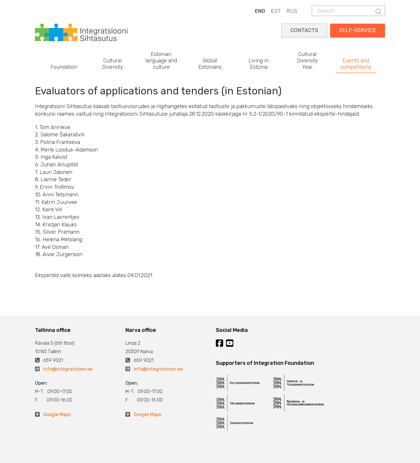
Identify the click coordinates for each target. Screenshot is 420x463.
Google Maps (57, 414)
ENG (260, 11)
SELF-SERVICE (357, 30)
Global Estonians (210, 63)
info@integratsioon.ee (67, 369)
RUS (291, 11)
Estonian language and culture (161, 60)
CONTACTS (304, 30)
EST (276, 11)
